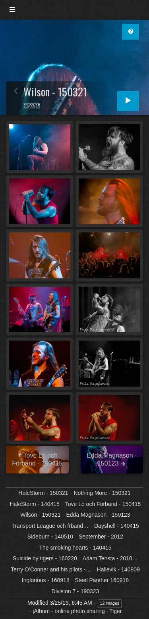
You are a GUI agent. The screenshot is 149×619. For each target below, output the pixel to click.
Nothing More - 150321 (102, 493)
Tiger (115, 611)
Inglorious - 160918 (46, 580)
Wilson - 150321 (40, 515)
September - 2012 (101, 536)
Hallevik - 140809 (118, 569)
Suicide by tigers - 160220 (45, 558)
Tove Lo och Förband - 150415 (103, 504)
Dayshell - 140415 (116, 526)
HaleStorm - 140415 (35, 504)
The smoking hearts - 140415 (75, 547)
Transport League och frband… (50, 526)
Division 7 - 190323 (75, 591)
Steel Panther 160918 (102, 580)
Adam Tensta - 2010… (110, 558)
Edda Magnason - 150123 (98, 515)
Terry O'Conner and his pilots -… (51, 569)
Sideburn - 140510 (50, 536)
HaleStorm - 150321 (43, 493)
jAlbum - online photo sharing (68, 611)
